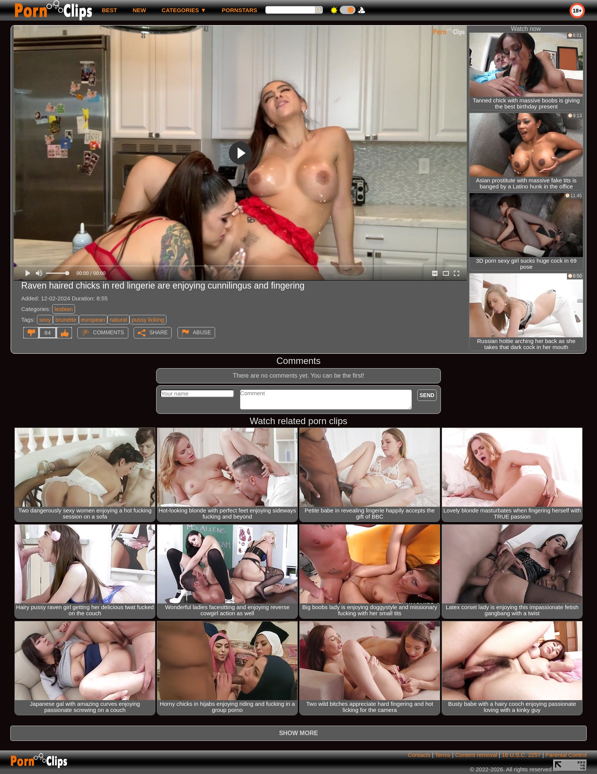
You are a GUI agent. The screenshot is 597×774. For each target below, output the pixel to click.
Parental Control (566, 755)
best (109, 10)
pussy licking (148, 319)
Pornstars (239, 10)
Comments (108, 332)
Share (158, 332)
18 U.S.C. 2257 (521, 755)
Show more (298, 733)
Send (427, 395)
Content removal (476, 755)
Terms (442, 755)
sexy (45, 319)
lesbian (63, 309)
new (139, 10)
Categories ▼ (183, 10)
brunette (65, 319)
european (93, 319)
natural (118, 319)
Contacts (419, 755)
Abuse (202, 332)
